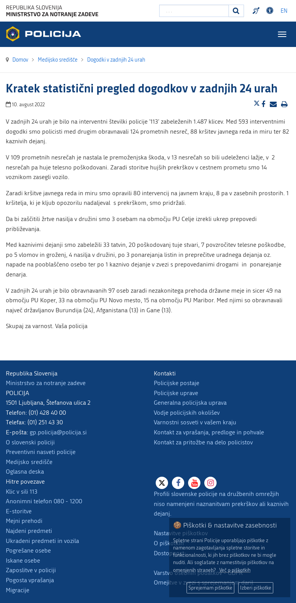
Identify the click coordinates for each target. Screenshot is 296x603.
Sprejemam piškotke (210, 588)
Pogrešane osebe (28, 550)
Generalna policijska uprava (190, 402)
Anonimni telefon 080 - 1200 (44, 501)
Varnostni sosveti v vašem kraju (195, 422)
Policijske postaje (176, 383)
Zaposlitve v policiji (31, 570)
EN (284, 11)
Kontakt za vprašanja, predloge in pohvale (209, 432)
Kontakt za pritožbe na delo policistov (203, 442)
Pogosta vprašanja (30, 580)
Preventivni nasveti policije (41, 452)
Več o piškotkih (235, 570)
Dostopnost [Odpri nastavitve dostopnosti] (271, 10)
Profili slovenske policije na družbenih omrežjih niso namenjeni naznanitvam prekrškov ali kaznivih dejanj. (221, 503)
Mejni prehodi (24, 520)
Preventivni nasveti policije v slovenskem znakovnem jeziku (257, 10)
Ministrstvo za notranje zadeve (46, 383)
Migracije (17, 590)
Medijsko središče (29, 462)
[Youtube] (194, 483)
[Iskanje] (236, 11)
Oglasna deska (25, 471)
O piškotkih (169, 543)
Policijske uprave (176, 393)
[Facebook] (178, 483)
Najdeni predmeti (29, 530)
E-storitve (19, 511)
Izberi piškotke (255, 588)
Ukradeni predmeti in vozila (42, 540)
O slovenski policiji (30, 442)
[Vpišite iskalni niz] (194, 11)
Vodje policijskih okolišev (187, 412)
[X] (162, 483)
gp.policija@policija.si (58, 432)
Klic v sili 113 (21, 491)
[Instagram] (210, 483)
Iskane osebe (23, 560)
